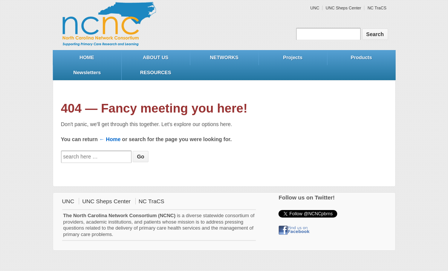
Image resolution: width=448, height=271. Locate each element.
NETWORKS (224, 57)
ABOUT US (155, 57)
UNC (315, 8)
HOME (87, 57)
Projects (292, 57)
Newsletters (87, 72)
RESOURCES (155, 72)
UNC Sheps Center (343, 8)
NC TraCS (376, 8)
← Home (110, 139)
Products (361, 57)
